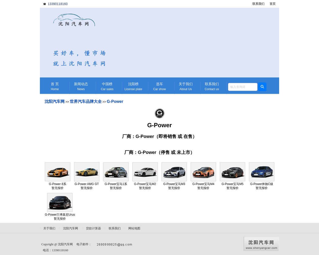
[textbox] (242, 87)
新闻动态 (81, 86)
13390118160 (58, 4)
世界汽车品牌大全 (86, 101)
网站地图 (134, 228)
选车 (159, 86)
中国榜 (107, 86)
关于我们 (186, 86)
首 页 (55, 86)
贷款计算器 (93, 228)
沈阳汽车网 (55, 101)
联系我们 (258, 3)
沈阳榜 (133, 86)
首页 (273, 3)
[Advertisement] (198, 42)
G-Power (115, 101)
